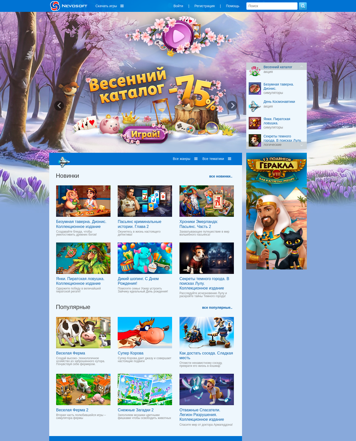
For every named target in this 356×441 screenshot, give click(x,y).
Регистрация (205, 6)
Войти (178, 6)
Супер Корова (130, 353)
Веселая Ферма (70, 353)
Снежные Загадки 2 (136, 410)
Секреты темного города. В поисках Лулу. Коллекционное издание (204, 283)
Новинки (67, 175)
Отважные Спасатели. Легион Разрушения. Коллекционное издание (201, 414)
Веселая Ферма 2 (72, 410)
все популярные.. (217, 307)
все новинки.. (220, 176)
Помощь (232, 6)
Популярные (73, 307)
